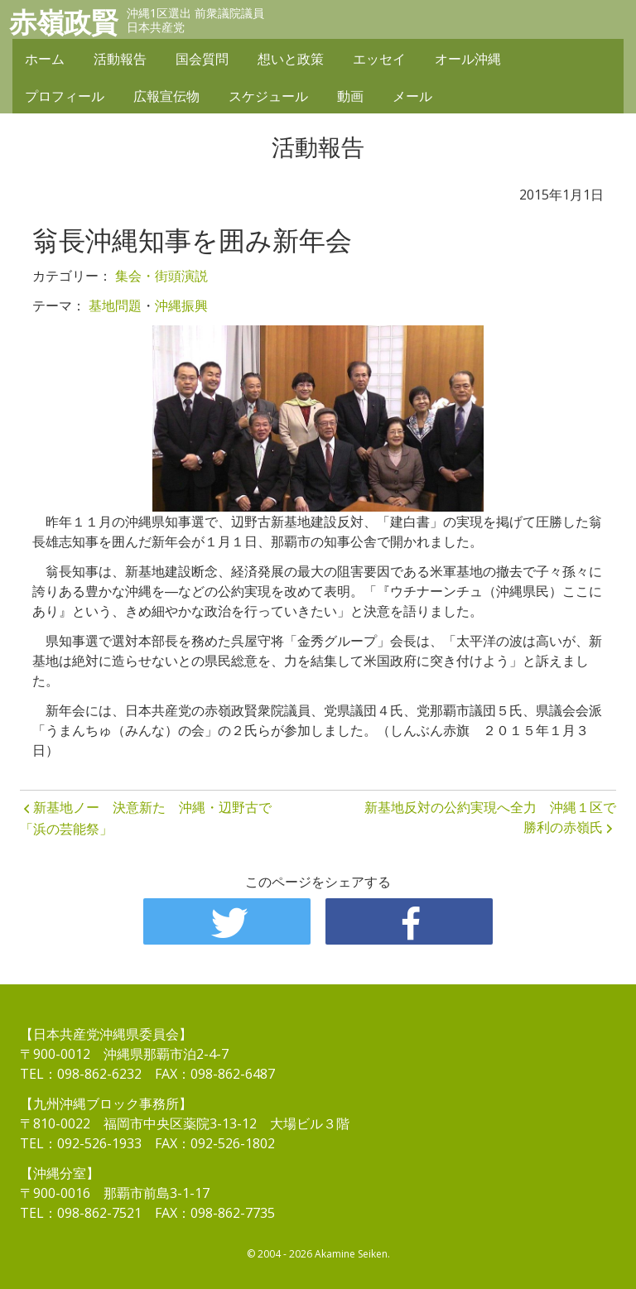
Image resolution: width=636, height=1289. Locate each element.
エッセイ (379, 60)
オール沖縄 (468, 60)
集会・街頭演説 (161, 276)
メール (412, 97)
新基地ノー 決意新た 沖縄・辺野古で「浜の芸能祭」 (146, 818)
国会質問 (202, 60)
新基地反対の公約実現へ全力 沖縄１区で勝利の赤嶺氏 (490, 817)
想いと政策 (291, 60)
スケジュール (268, 97)
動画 (350, 97)
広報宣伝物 (166, 97)
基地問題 (115, 305)
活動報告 (120, 60)
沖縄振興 (181, 305)
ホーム (45, 60)
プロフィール (64, 97)
